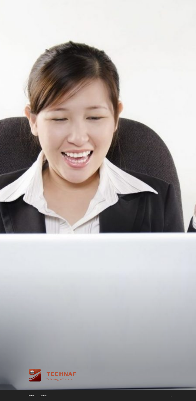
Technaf (61, 374)
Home (31, 395)
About (43, 395)
